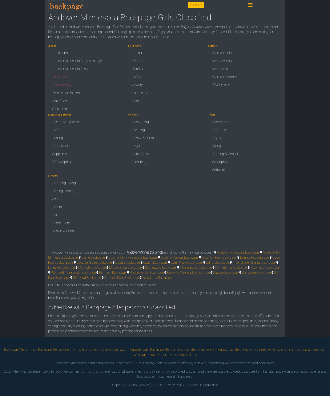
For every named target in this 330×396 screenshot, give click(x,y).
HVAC (136, 77)
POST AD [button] (196, 5)
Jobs (55, 199)
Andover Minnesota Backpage (238, 252)
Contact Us (194, 385)
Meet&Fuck (60, 77)
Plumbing (139, 162)
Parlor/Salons (141, 154)
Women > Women (225, 77)
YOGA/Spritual (62, 162)
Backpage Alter (138, 385)
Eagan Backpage (155, 262)
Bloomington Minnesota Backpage (132, 257)
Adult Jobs (60, 53)
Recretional (60, 146)
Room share (61, 223)
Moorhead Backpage (264, 268)
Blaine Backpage (93, 257)
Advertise (211, 385)
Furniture (138, 69)
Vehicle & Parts (63, 231)
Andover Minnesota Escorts (71, 69)
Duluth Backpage (127, 262)
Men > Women (222, 61)
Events (137, 61)
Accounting (140, 122)
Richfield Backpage (112, 273)
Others (57, 207)
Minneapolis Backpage (196, 268)
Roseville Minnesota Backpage (188, 273)
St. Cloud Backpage (87, 278)
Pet (54, 215)
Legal (136, 146)
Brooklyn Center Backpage (179, 257)
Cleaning (138, 130)
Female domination (66, 93)
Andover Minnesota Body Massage (77, 61)
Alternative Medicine (66, 122)
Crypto (217, 138)
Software (218, 170)
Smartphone (221, 162)
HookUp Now (61, 85)
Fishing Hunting (63, 191)
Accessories (220, 122)
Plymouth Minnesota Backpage (73, 273)
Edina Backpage (217, 262)
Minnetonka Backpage (231, 268)
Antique (137, 53)
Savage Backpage (225, 273)
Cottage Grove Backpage (94, 262)
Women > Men (222, 53)
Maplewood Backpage (160, 268)
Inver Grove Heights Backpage (254, 262)
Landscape (140, 93)
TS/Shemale (221, 85)
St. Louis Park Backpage (121, 278)
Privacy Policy (174, 385)
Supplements (61, 154)
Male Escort (60, 101)
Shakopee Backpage (256, 273)
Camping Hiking (64, 183)
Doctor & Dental (143, 138)
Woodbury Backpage (157, 278)
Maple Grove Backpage (125, 268)
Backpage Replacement (55, 350)
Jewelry (137, 85)
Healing (57, 138)
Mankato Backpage (92, 268)
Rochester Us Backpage (147, 273)
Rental (136, 101)
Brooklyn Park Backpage (219, 257)
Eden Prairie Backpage (186, 262)
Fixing (216, 146)
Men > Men (220, 69)
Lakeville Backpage (61, 268)
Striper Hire (60, 109)
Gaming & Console (225, 154)
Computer (219, 130)
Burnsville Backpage (254, 257)
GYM (55, 130)
